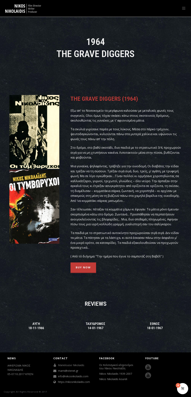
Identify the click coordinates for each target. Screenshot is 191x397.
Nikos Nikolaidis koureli (113, 379)
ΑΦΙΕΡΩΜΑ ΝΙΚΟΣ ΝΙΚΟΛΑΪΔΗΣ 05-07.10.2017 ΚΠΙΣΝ (20, 370)
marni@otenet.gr (68, 370)
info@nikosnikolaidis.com (73, 376)
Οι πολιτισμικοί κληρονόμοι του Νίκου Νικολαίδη (116, 366)
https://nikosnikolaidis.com (74, 382)
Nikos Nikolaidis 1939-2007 (115, 373)
